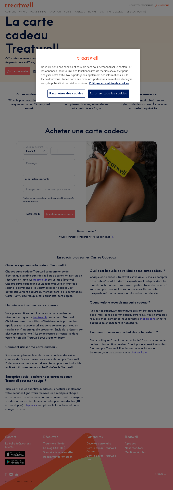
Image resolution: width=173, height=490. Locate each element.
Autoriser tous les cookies (108, 93)
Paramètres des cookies (66, 93)
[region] (88, 75)
